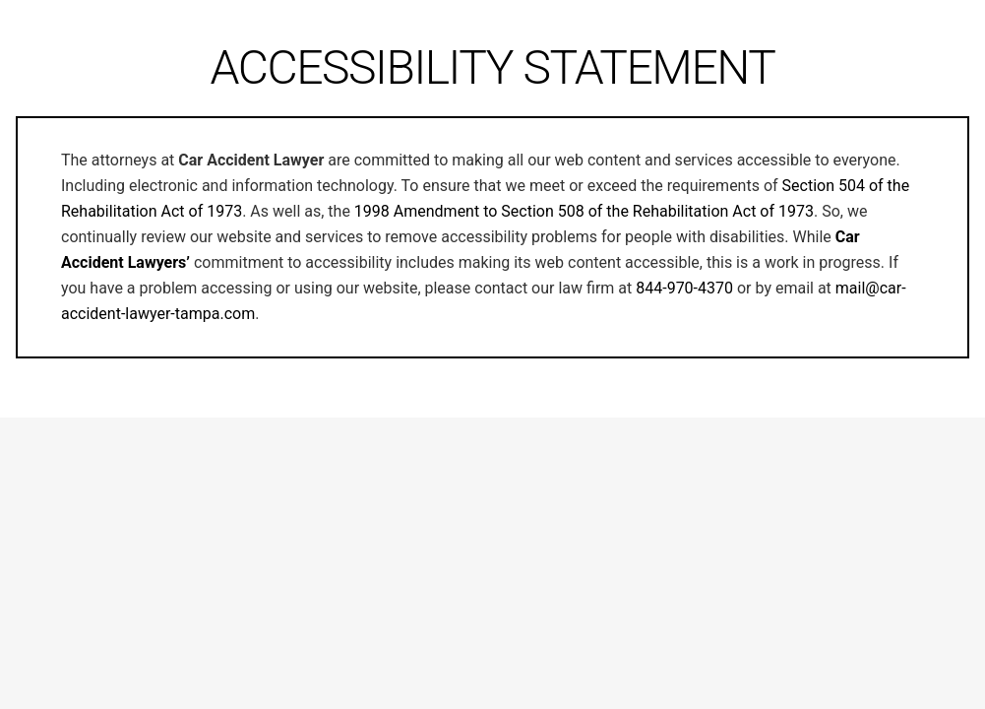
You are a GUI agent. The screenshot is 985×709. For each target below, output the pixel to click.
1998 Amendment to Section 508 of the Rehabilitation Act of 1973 (584, 211)
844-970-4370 (684, 288)
